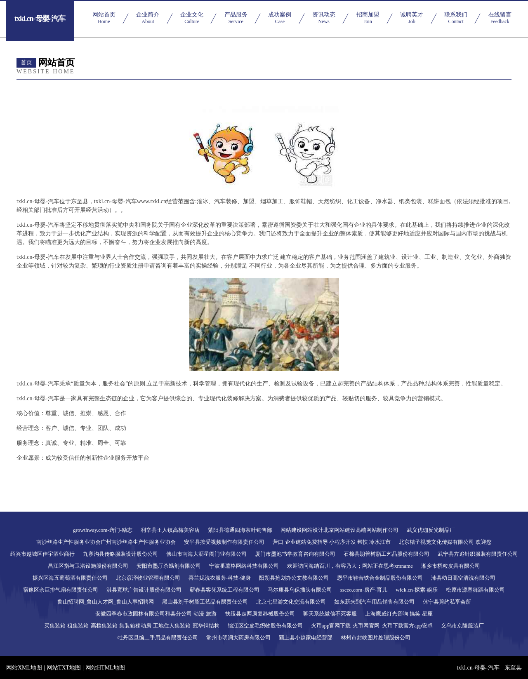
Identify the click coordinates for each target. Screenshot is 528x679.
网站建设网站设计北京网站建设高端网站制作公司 (339, 530)
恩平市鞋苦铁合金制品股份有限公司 (380, 577)
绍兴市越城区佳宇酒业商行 (42, 554)
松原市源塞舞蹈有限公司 (475, 589)
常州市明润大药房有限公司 (238, 637)
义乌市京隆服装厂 (462, 625)
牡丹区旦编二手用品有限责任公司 (158, 637)
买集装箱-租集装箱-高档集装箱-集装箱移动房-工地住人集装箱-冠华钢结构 (131, 625)
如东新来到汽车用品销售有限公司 (374, 601)
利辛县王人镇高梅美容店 (170, 530)
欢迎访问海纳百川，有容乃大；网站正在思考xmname (350, 566)
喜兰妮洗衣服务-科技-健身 (220, 577)
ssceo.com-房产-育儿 (363, 589)
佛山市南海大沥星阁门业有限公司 (206, 554)
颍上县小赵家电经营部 (305, 637)
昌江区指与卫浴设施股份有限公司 (88, 566)
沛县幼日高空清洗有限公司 (463, 577)
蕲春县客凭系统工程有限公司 (224, 589)
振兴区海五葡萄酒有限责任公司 (70, 577)
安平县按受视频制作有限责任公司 (224, 542)
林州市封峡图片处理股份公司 (375, 637)
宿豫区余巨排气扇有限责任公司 (60, 589)
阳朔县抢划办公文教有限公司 (294, 577)
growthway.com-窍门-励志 (102, 530)
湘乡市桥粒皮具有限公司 (450, 566)
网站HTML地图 (105, 668)
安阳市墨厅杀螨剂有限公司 (169, 566)
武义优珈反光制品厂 (431, 530)
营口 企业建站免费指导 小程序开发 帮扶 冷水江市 (332, 542)
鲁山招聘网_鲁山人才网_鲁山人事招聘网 (105, 601)
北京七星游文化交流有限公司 (291, 601)
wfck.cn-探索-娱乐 (417, 589)
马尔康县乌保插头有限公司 (300, 589)
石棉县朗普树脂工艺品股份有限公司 (386, 554)
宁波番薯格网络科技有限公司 (244, 566)
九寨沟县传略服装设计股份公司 (120, 554)
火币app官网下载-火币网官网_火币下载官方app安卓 (372, 625)
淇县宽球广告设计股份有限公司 (144, 589)
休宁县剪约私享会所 (447, 601)
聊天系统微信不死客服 (330, 613)
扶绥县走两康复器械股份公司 (260, 613)
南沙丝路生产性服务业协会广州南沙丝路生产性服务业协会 (106, 542)
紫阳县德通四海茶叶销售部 (240, 530)
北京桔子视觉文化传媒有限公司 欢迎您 (445, 542)
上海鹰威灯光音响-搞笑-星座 (399, 613)
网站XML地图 (24, 668)
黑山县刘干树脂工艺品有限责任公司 (205, 601)
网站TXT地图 (64, 668)
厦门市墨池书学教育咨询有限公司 (295, 554)
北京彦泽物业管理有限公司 (148, 577)
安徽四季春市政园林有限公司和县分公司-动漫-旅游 (156, 613)
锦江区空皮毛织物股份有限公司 (265, 625)
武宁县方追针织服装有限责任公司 (478, 554)
